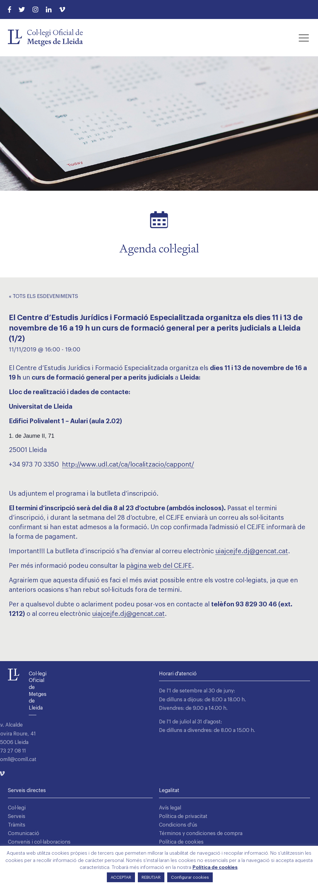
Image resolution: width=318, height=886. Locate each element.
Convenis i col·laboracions (39, 842)
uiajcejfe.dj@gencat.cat (251, 551)
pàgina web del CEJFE (159, 566)
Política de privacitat (183, 816)
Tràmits (16, 824)
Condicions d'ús (178, 824)
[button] (303, 37)
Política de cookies (181, 842)
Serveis (16, 816)
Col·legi (17, 807)
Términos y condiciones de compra (200, 833)
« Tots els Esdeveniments (43, 296)
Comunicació (23, 833)
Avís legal (170, 807)
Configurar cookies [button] (190, 877)
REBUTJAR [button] (151, 877)
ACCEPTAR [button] (121, 877)
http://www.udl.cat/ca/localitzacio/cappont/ (128, 465)
